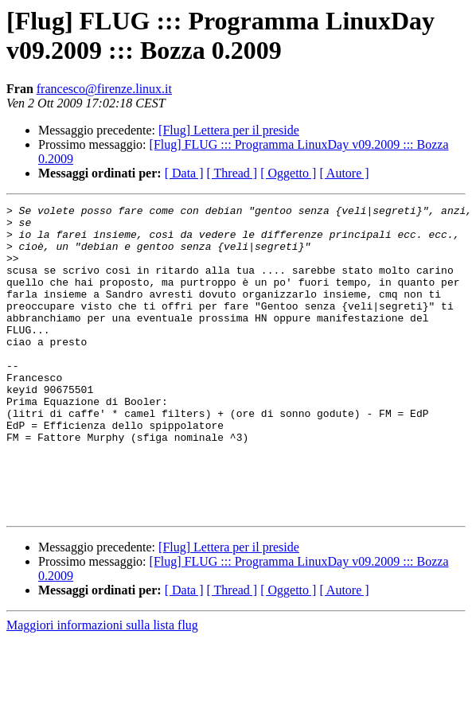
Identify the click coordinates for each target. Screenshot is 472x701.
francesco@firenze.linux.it (104, 88)
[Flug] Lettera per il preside (228, 130)
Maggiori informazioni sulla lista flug (102, 687)
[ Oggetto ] (288, 173)
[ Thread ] (232, 173)
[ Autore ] (344, 173)
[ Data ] (184, 173)
